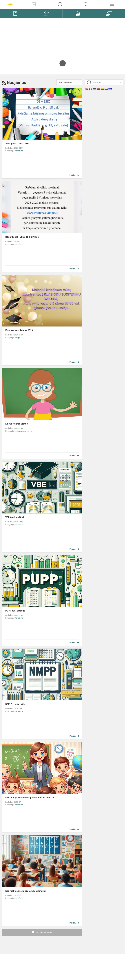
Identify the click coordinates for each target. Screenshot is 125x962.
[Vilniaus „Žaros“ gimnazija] (10, 4)
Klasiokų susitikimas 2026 (19, 330)
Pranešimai (19, 151)
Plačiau (72, 175)
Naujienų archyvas (44, 933)
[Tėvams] (46, 13)
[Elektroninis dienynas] (15, 13)
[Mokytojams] (109, 13)
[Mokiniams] (78, 13)
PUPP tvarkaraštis (15, 610)
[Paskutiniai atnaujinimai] (60, 4)
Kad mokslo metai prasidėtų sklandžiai (25, 891)
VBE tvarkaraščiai (14, 517)
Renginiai (18, 338)
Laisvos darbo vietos (16, 423)
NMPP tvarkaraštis (15, 704)
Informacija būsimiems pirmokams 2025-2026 (29, 797)
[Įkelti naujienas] (34, 4)
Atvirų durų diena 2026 (17, 143)
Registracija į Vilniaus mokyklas (22, 237)
